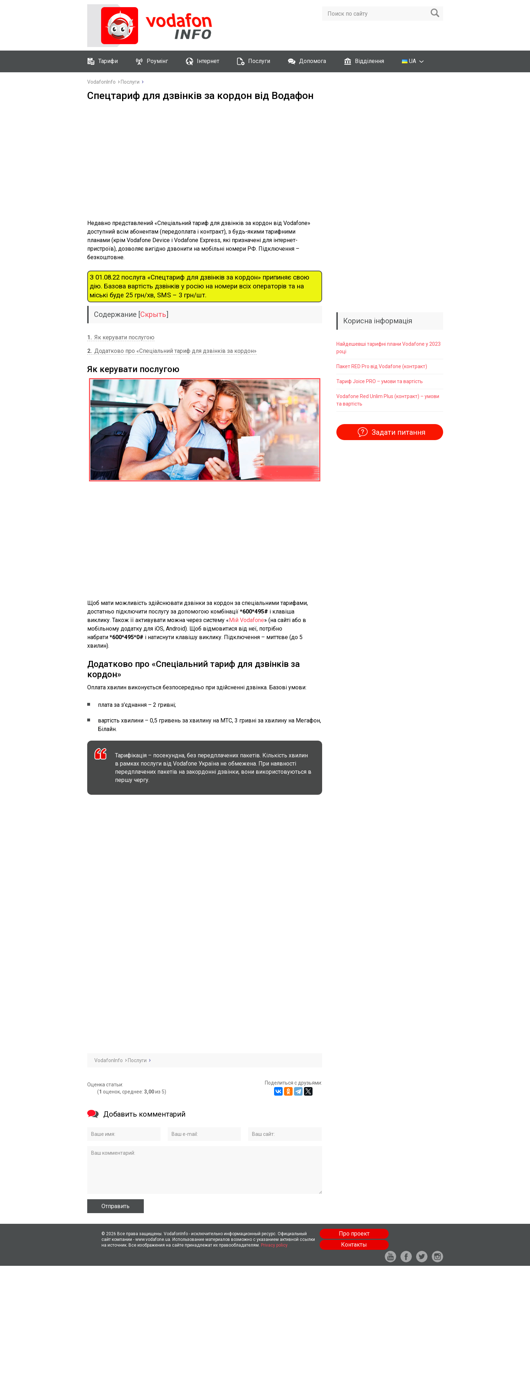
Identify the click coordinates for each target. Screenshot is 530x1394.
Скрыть (153, 314)
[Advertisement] (204, 160)
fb (406, 1256)
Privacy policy (274, 1245)
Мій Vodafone (246, 620)
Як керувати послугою (120, 337)
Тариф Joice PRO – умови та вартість (379, 381)
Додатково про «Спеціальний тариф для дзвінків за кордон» (172, 351)
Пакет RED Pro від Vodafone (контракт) (381, 366)
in (437, 1256)
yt (390, 1256)
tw (421, 1256)
